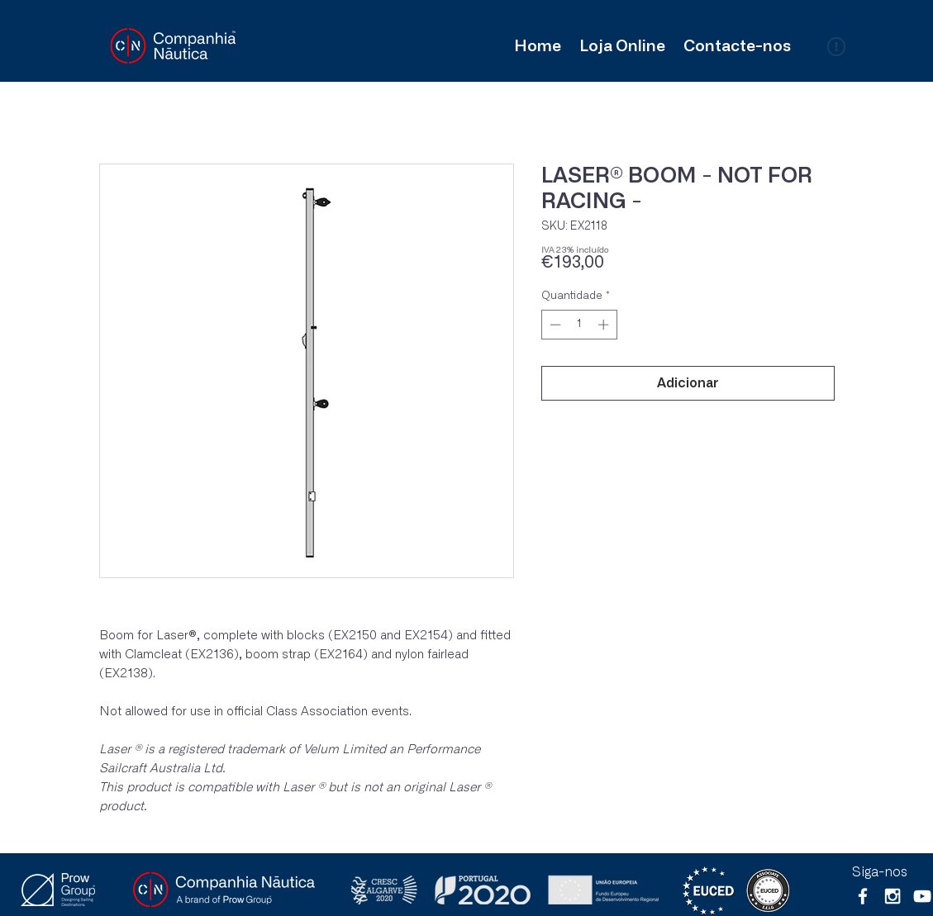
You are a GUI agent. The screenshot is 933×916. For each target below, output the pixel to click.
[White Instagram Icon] (892, 896)
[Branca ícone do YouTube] (922, 896)
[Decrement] (554, 325)
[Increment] (605, 325)
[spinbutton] (579, 325)
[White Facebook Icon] (862, 896)
